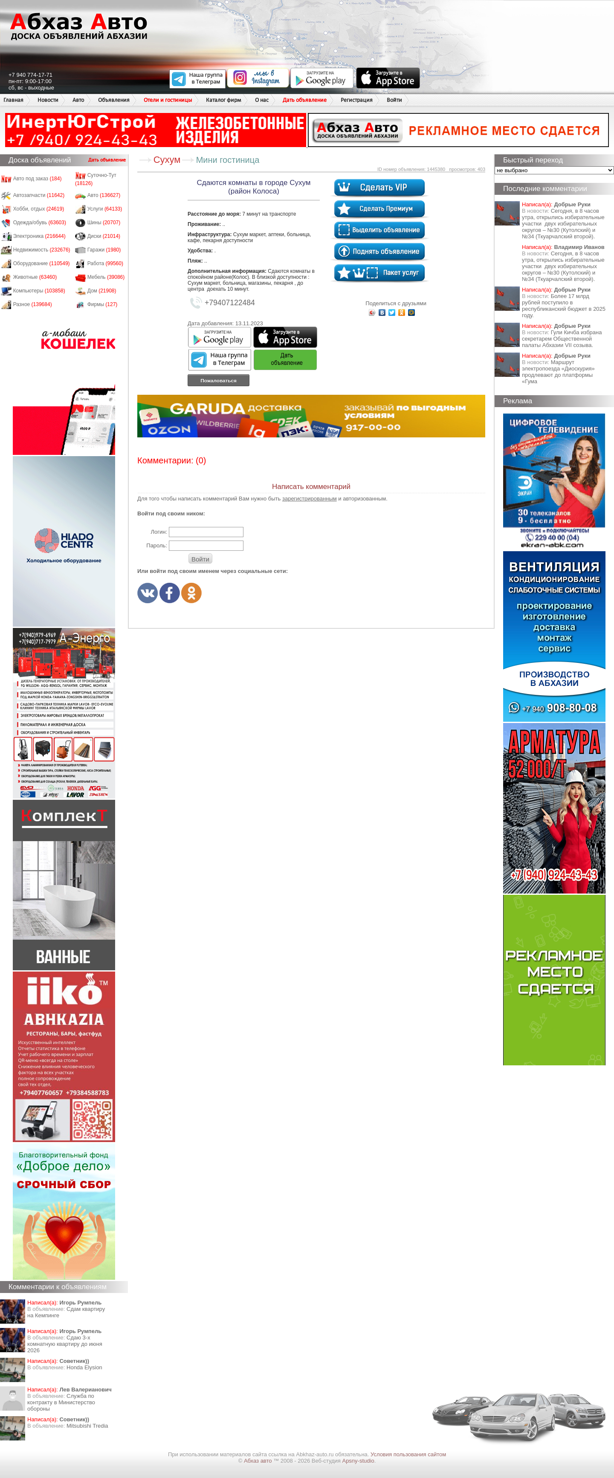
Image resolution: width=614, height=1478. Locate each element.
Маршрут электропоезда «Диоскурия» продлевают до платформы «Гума (558, 372)
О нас (262, 100)
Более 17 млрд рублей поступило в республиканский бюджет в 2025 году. (563, 305)
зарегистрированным (309, 498)
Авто (78, 100)
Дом (101, 291)
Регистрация (357, 100)
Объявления (114, 100)
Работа (105, 263)
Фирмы (102, 304)
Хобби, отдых (38, 209)
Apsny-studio (358, 1461)
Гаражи (104, 250)
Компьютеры (39, 291)
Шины (104, 223)
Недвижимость (41, 250)
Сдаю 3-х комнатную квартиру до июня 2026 (64, 1344)
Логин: (159, 532)
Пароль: (156, 545)
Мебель (106, 277)
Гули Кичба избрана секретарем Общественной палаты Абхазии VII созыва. (562, 338)
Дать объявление (305, 100)
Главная (13, 100)
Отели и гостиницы (168, 100)
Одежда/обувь (39, 223)
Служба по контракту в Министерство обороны (61, 1402)
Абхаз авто (258, 1461)
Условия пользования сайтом (408, 1454)
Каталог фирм (223, 100)
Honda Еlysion (84, 1367)
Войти (394, 100)
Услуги (104, 209)
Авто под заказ (37, 179)
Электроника (39, 236)
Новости (48, 100)
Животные (35, 277)
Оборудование (41, 263)
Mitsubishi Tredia (87, 1426)
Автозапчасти (39, 195)
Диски (104, 236)
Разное (32, 304)
